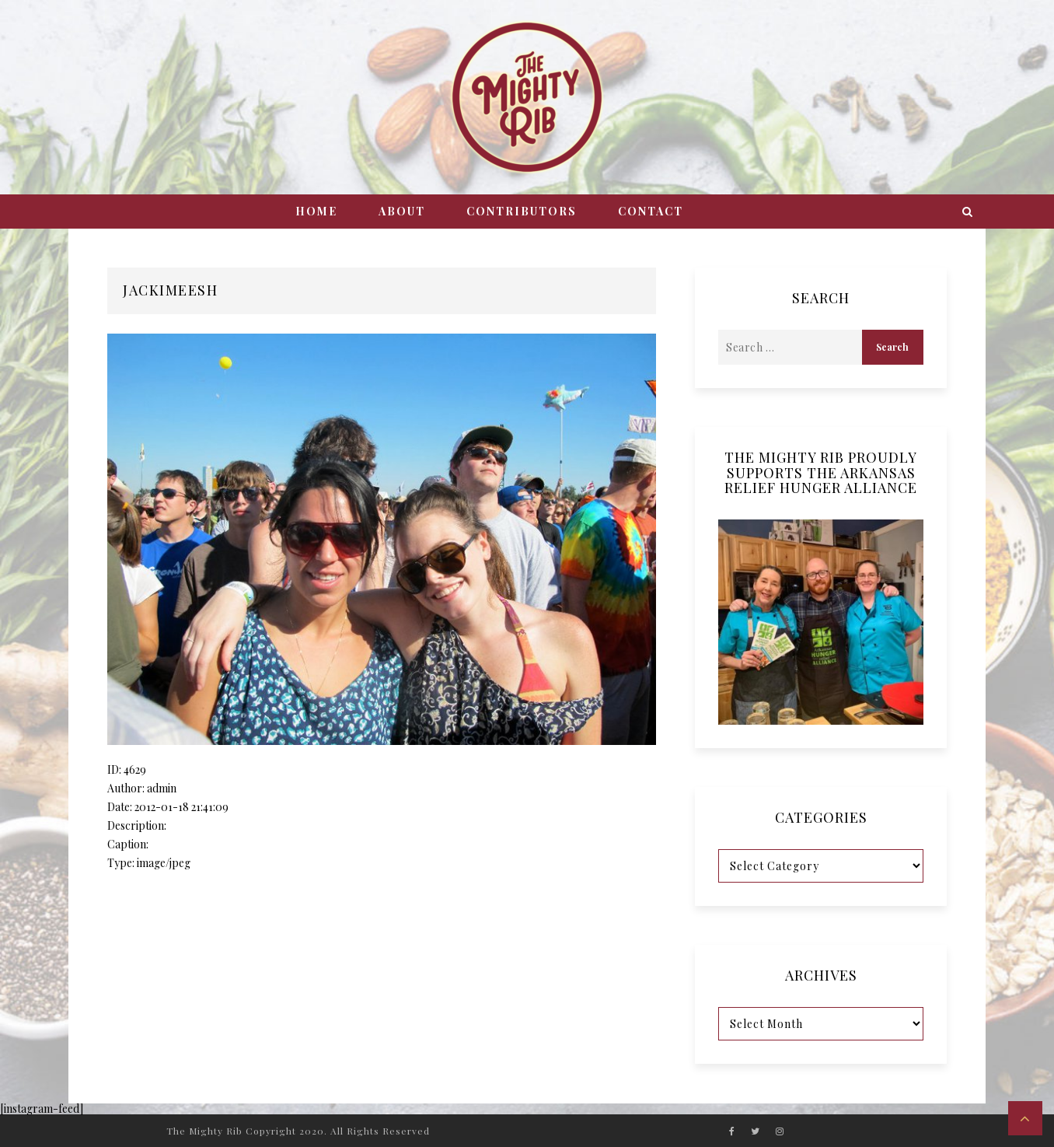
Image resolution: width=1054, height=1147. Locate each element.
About (402, 211)
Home (316, 211)
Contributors (521, 211)
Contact (650, 211)
